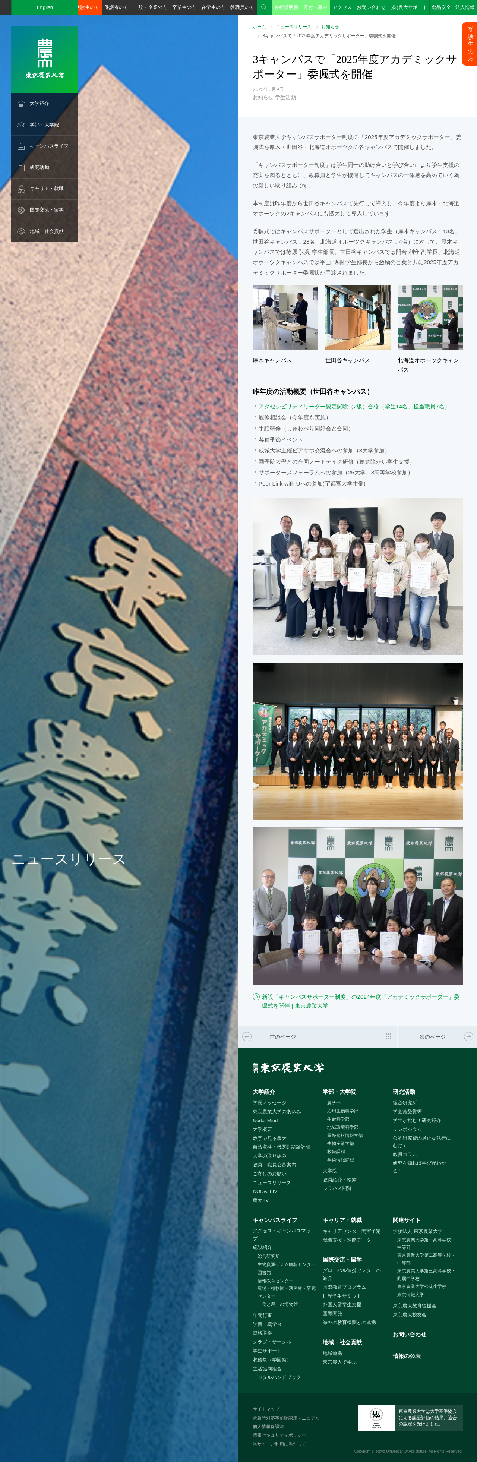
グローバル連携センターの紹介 (352, 1274)
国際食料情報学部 (345, 1135)
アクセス (342, 7)
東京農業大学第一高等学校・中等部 (426, 1243)
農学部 (334, 1102)
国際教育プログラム (344, 1287)
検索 (264, 7)
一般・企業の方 (150, 7)
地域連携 (332, 1353)
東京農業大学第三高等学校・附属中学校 (426, 1274)
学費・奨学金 (267, 1324)
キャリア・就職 (47, 188)
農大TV (261, 1200)
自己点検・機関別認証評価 (282, 1147)
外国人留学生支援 (342, 1304)
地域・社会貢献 (47, 231)
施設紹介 (262, 1247)
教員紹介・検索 (340, 1179)
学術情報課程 (340, 1159)
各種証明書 (286, 7)
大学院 (330, 1171)
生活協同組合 (267, 1368)
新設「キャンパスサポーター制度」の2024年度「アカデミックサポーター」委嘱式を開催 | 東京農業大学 (360, 1001)
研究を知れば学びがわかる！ (419, 1167)
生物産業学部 (340, 1143)
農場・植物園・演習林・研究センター (287, 1292)
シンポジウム (407, 1129)
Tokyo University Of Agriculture (401, 1451)
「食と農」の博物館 (278, 1304)
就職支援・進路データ (347, 1240)
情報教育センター (275, 1280)
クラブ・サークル (272, 1342)
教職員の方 (242, 7)
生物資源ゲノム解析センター (287, 1264)
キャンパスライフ (49, 146)
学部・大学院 (44, 124)
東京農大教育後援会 (414, 1305)
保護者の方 (116, 7)
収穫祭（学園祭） (272, 1359)
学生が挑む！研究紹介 (417, 1120)
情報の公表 (407, 1356)
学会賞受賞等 (407, 1111)
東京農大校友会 (410, 1314)
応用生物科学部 (342, 1111)
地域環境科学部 (342, 1127)
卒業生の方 (184, 7)
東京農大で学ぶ (340, 1362)
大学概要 (262, 1129)
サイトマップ (266, 1409)
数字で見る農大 (270, 1138)
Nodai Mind (265, 1120)
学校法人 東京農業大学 (418, 1231)
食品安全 (441, 7)
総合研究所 (405, 1102)
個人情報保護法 (268, 1426)
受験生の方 (87, 7)
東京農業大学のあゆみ (277, 1111)
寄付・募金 (315, 7)
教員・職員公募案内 (274, 1165)
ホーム (259, 26)
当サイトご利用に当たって (279, 1444)
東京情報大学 (410, 1294)
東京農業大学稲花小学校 (421, 1286)
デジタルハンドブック (277, 1377)
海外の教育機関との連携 (349, 1322)
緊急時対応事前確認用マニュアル (286, 1418)
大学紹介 (39, 103)
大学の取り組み (270, 1156)
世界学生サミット (342, 1296)
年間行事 (262, 1315)
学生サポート (267, 1351)
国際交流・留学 (47, 209)
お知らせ (330, 26)
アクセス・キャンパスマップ (282, 1234)
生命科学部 (338, 1119)
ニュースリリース (294, 26)
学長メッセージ (270, 1102)
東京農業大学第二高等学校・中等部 (426, 1259)
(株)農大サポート (408, 7)
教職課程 (336, 1151)
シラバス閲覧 (337, 1188)
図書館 (264, 1272)
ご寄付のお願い (270, 1174)
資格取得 (262, 1333)
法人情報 (465, 7)
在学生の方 (213, 7)
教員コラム (405, 1154)
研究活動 (39, 167)
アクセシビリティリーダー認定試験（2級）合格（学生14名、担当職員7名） (354, 406)
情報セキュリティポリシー (279, 1435)
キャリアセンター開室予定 (352, 1231)
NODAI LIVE (266, 1191)
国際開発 (332, 1313)
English (45, 7)
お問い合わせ (371, 7)
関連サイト (407, 1220)
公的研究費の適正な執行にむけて (422, 1142)
